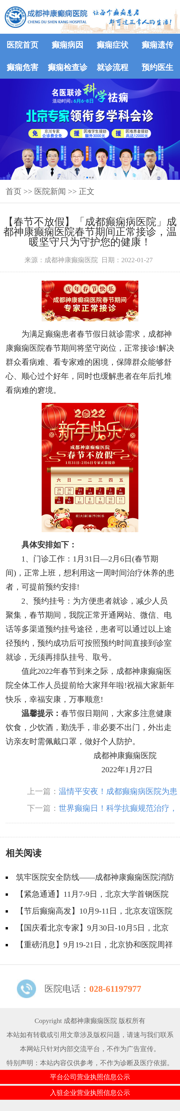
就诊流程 (112, 67)
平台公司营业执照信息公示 (90, 1077)
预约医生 (157, 67)
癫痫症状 (112, 45)
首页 (13, 191)
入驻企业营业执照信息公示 (90, 1092)
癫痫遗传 (157, 45)
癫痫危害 (22, 67)
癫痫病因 (67, 45)
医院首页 (22, 45)
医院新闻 (50, 191)
